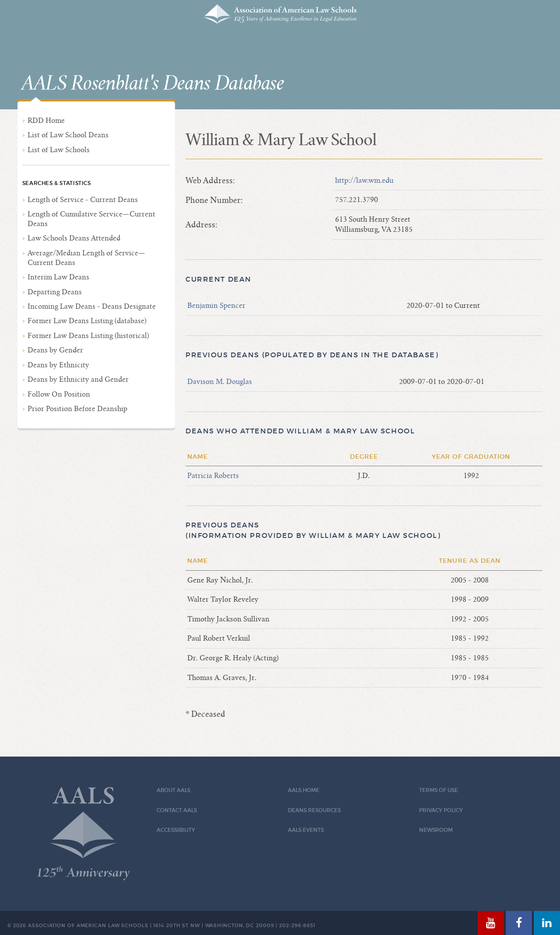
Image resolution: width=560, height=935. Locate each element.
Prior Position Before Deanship (77, 409)
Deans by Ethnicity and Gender (78, 379)
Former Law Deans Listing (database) (87, 321)
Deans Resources (314, 810)
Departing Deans (55, 292)
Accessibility (176, 830)
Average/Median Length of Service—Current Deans (86, 258)
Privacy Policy (441, 810)
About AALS (173, 790)
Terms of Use (438, 790)
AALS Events (306, 830)
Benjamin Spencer (216, 305)
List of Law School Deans (68, 135)
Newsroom (436, 830)
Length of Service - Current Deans (83, 199)
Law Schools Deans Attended (74, 238)
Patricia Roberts (213, 475)
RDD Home (46, 120)
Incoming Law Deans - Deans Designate (92, 306)
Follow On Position (59, 394)
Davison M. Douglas (219, 381)
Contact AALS (177, 810)
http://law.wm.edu (364, 180)
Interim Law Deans (58, 277)
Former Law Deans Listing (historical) (88, 335)
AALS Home (303, 790)
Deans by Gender (55, 350)
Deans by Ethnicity (58, 365)
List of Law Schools (59, 150)
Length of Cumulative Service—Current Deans (91, 219)
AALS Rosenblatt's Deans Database (152, 83)
